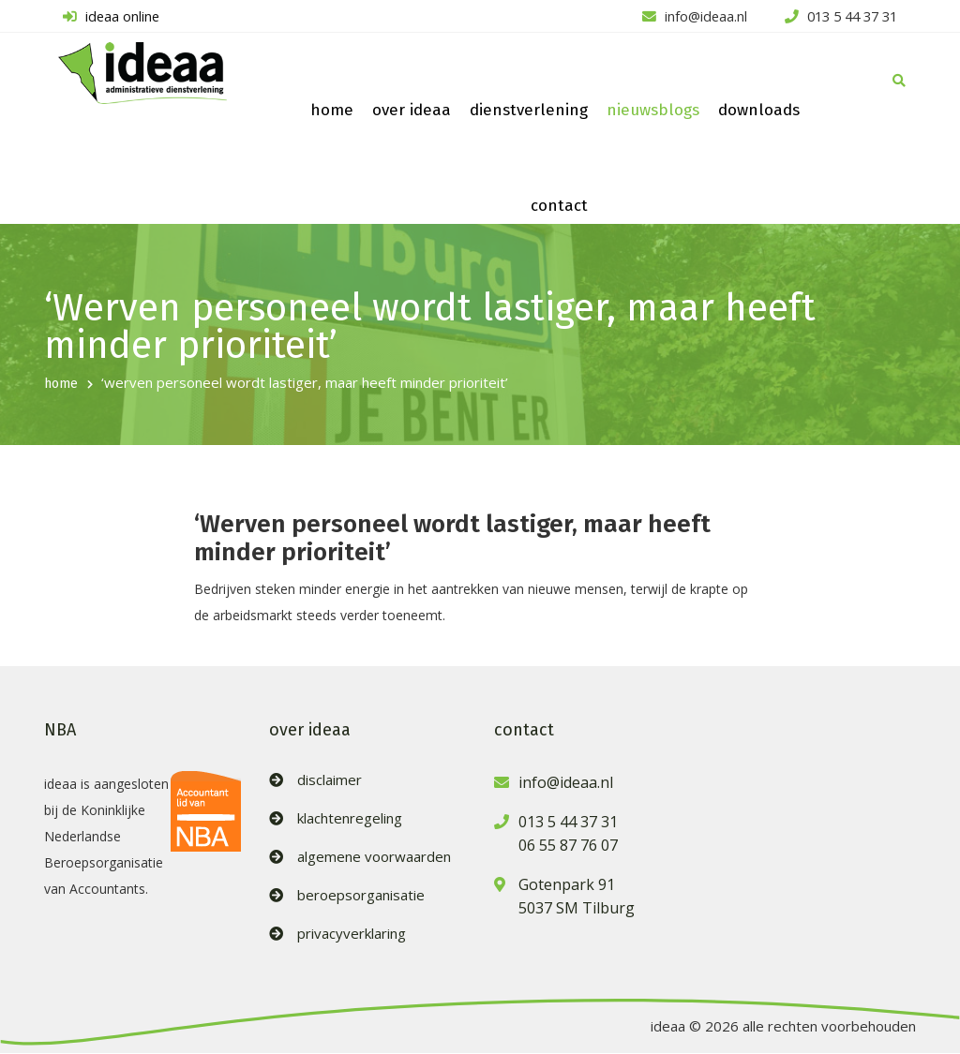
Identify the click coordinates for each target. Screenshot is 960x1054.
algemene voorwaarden (374, 858)
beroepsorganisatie (361, 896)
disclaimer (329, 781)
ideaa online (108, 16)
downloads (759, 111)
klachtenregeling (349, 819)
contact (559, 206)
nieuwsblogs (653, 111)
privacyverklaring (351, 934)
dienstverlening (529, 111)
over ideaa (411, 111)
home (331, 111)
